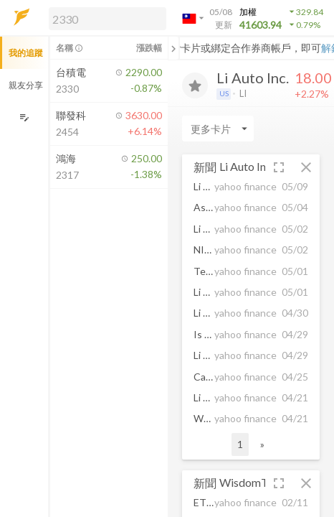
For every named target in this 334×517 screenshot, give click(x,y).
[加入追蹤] (195, 85)
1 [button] (240, 444)
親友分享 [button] (26, 85)
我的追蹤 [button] (26, 52)
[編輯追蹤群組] (24, 117)
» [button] (262, 444)
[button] (104, 18)
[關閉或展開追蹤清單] (173, 48)
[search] (107, 18)
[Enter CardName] (218, 128)
